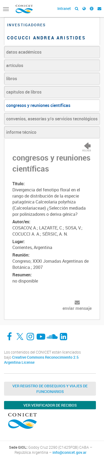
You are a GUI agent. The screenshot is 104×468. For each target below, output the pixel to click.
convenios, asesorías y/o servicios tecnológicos (52, 119)
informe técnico (21, 132)
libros (11, 78)
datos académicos (23, 52)
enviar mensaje (77, 308)
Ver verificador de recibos (50, 405)
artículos (14, 65)
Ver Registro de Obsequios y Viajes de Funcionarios (50, 388)
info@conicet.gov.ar (69, 452)
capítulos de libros (23, 92)
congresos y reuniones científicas (38, 105)
